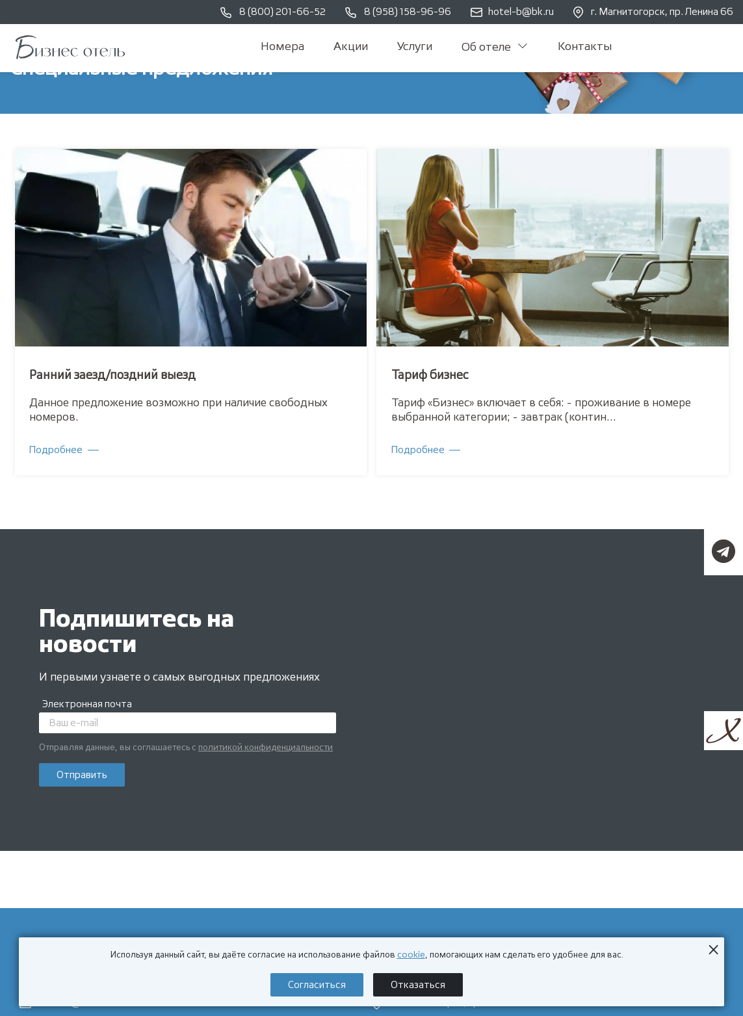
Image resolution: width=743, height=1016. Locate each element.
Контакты (585, 47)
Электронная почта (87, 704)
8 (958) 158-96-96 (398, 12)
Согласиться (317, 985)
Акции (350, 47)
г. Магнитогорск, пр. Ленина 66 (653, 12)
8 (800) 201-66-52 (273, 12)
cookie (411, 954)
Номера (282, 47)
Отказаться (418, 985)
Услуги (414, 47)
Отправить (82, 775)
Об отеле (495, 47)
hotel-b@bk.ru (512, 12)
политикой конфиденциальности (265, 748)
